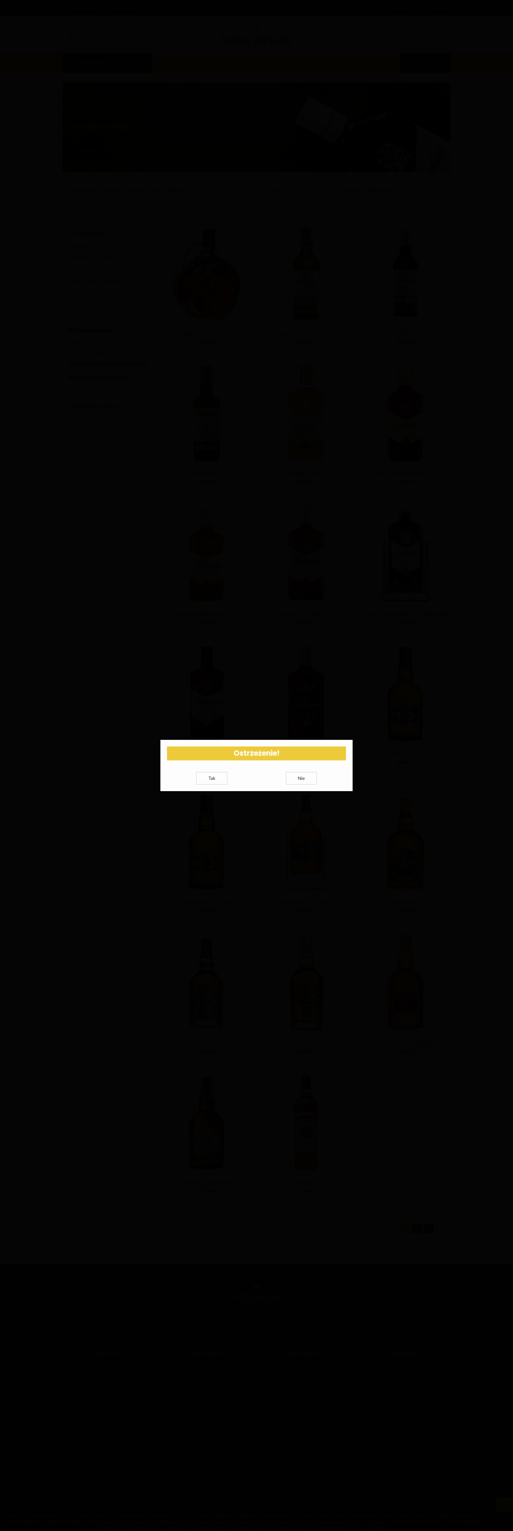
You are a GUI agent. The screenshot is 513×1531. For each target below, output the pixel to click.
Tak (211, 786)
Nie (301, 786)
